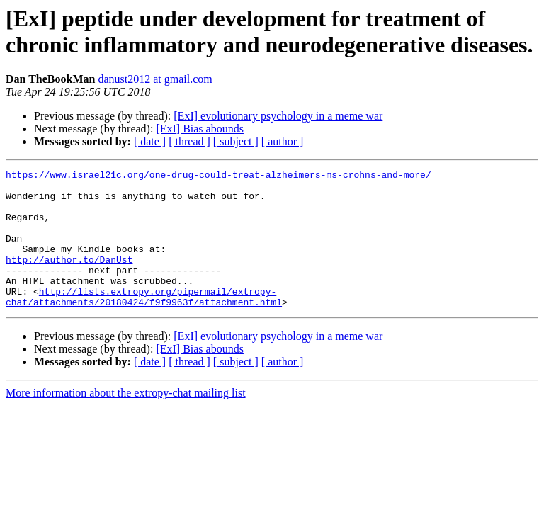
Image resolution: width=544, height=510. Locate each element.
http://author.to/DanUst (69, 278)
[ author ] (282, 141)
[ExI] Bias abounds (200, 129)
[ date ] (150, 141)
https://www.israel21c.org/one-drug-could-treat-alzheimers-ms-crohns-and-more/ (218, 176)
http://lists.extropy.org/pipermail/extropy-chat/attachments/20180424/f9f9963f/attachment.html (144, 323)
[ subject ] (236, 141)
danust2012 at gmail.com (155, 79)
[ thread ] (189, 141)
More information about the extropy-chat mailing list (126, 420)
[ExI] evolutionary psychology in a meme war (278, 116)
